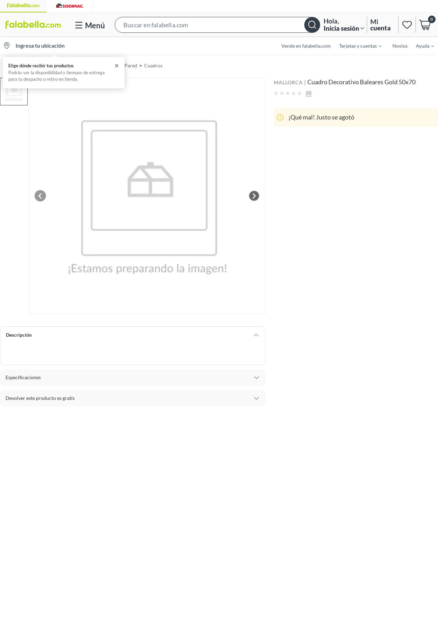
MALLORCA (288, 82)
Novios (400, 46)
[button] (217, 25)
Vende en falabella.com (306, 46)
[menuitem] (356, 45)
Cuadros (153, 65)
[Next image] (254, 195)
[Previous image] (40, 195)
